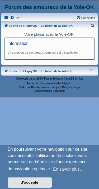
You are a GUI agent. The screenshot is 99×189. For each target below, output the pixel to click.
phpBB (37, 78)
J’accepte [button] (30, 182)
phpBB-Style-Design (68, 87)
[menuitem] (15, 18)
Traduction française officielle (44, 83)
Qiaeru (68, 83)
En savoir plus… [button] (68, 169)
